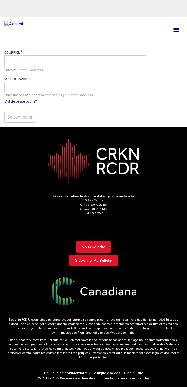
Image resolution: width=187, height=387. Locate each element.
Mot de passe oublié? (20, 101)
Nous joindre (93, 247)
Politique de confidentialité (66, 373)
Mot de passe (16, 79)
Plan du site (133, 373)
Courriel (12, 53)
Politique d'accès (106, 373)
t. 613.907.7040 (93, 213)
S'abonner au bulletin (93, 260)
